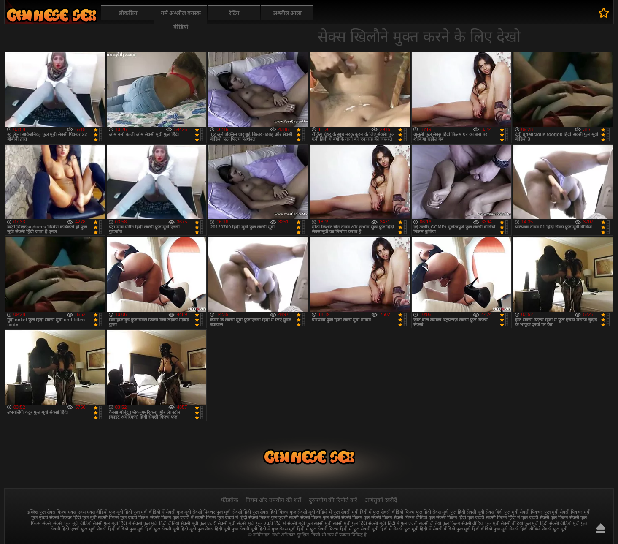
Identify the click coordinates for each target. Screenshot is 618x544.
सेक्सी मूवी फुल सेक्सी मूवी (309, 523)
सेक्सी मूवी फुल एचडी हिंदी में (261, 523)
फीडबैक (229, 500)
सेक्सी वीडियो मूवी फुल (568, 523)
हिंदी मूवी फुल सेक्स (197, 528)
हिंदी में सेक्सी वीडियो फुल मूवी (445, 528)
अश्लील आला (287, 13)
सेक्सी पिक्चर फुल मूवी (539, 511)
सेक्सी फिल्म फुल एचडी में (172, 517)
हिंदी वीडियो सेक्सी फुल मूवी (543, 528)
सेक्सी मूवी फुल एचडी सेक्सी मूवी (208, 523)
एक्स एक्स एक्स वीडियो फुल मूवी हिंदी (100, 511)
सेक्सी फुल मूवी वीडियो (72, 523)
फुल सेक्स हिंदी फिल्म (270, 511)
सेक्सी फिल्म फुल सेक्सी (320, 517)
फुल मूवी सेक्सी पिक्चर (196, 511)
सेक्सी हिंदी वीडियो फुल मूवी (120, 528)
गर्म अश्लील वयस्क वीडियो (181, 20)
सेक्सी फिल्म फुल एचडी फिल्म (123, 517)
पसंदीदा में (604, 13)
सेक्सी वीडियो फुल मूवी (480, 523)
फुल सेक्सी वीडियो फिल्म (393, 511)
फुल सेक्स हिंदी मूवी (51, 15)
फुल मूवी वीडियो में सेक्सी (154, 511)
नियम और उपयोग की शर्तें (274, 500)
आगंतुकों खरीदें (380, 500)
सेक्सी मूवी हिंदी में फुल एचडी (392, 523)
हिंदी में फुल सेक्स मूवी (277, 528)
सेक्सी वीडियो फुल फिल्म (439, 523)
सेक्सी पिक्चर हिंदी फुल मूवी (73, 517)
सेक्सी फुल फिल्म (554, 517)
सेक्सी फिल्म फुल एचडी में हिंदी (221, 517)
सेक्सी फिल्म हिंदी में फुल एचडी (512, 517)
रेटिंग (234, 13)
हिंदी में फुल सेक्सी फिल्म (318, 528)
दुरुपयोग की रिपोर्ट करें (333, 500)
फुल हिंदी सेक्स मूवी (432, 511)
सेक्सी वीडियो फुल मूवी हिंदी (524, 523)
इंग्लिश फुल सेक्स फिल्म (47, 511)
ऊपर (600, 528)
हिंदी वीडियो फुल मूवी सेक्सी (495, 528)
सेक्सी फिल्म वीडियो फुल (414, 517)
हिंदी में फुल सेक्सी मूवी (359, 528)
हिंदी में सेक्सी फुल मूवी (399, 528)
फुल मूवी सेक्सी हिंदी (233, 511)
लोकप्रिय (128, 13)
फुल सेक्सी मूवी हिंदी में (352, 511)
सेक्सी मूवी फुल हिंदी (350, 523)
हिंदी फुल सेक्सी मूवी (162, 528)
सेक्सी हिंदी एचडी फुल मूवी (73, 528)
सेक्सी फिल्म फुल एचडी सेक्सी (273, 517)
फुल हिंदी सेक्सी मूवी (467, 511)
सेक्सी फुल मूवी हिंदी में (112, 523)
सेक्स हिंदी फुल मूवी (502, 511)
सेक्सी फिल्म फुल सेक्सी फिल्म (366, 517)
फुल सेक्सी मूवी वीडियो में (311, 511)
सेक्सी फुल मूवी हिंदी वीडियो (155, 523)
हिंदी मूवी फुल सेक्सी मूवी (236, 528)
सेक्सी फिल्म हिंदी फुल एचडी (460, 517)
